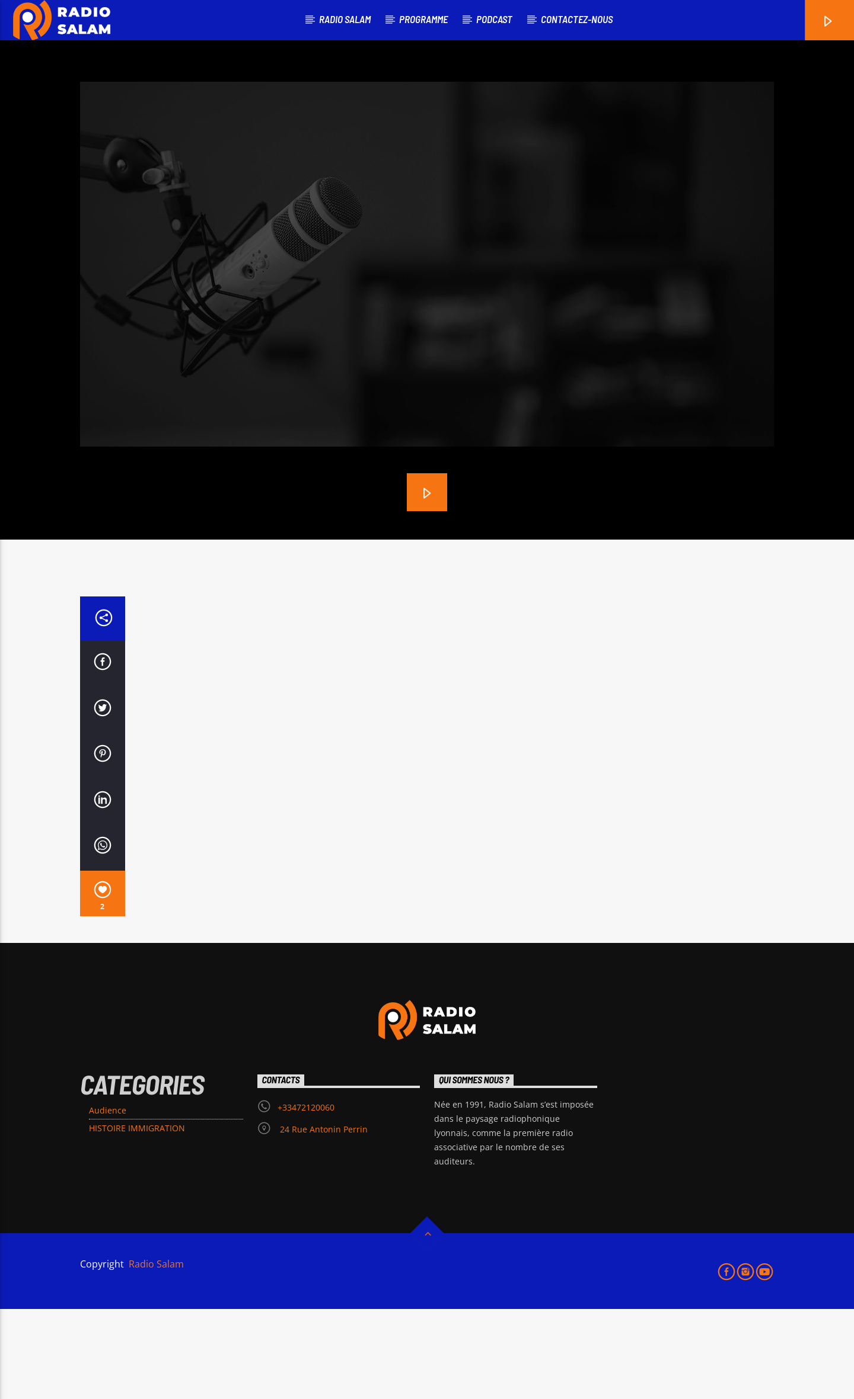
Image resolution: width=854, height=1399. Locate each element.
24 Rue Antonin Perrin (323, 1219)
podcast (494, 19)
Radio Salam (155, 1354)
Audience (107, 1200)
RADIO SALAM (345, 19)
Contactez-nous (577, 19)
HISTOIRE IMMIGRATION (137, 1218)
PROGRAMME (423, 19)
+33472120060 (306, 1197)
